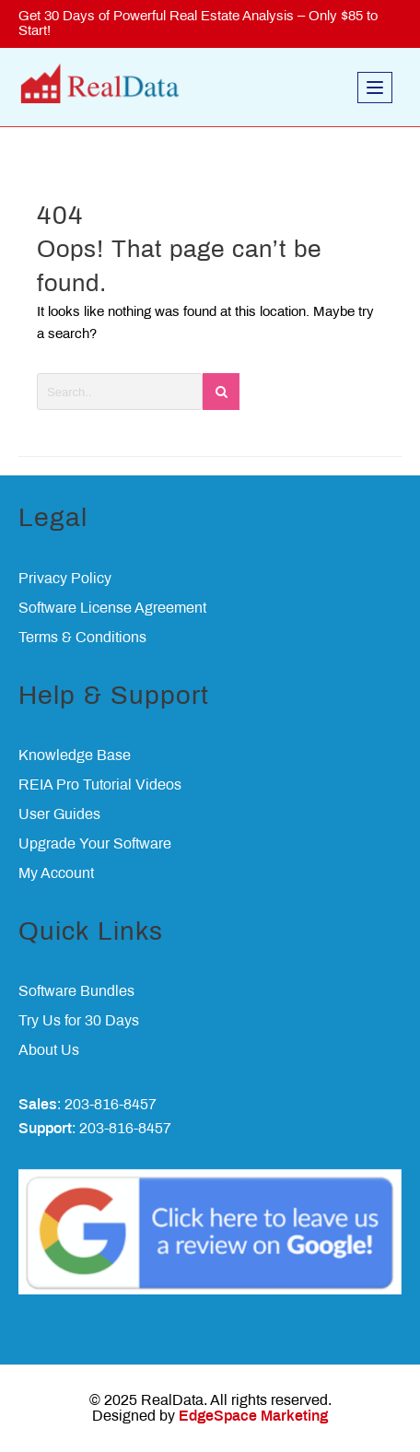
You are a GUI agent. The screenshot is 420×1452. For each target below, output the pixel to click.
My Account (56, 874)
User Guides (59, 815)
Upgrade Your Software (94, 844)
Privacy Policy (64, 579)
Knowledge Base (74, 756)
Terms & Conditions (82, 638)
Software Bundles (76, 992)
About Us (48, 1051)
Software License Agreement (112, 608)
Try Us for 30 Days (78, 1021)
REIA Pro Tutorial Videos (99, 785)
